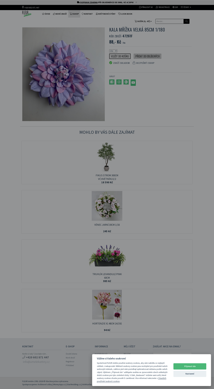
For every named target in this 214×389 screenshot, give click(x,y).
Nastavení (189, 373)
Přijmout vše (190, 366)
